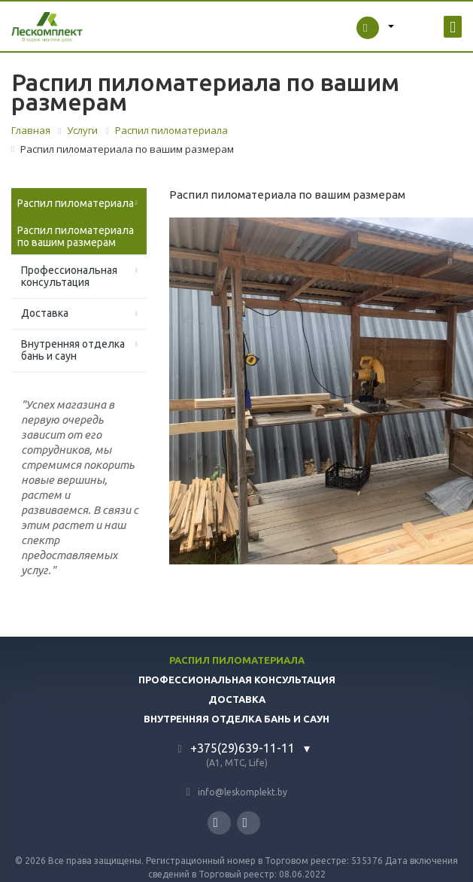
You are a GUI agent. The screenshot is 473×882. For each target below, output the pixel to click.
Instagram (216, 823)
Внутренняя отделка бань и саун (73, 350)
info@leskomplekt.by (242, 792)
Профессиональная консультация (69, 276)
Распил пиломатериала (75, 203)
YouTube (245, 823)
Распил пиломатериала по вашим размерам (75, 236)
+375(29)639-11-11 (242, 748)
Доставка (44, 313)
